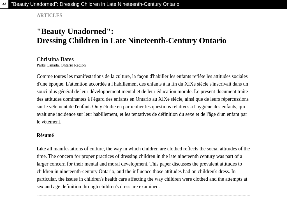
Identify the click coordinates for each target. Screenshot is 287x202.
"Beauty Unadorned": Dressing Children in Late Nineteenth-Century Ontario (95, 4)
